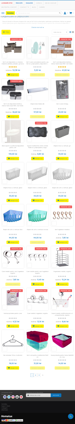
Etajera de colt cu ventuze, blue (12, 229)
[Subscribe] (56, 395)
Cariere (42, 7)
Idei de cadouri (50, 3)
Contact (23, 7)
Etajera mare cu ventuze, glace (37, 187)
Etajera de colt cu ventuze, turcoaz (37, 229)
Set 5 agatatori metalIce (62, 229)
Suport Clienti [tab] (5, 406)
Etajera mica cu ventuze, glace (13, 187)
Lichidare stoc (6, 3)
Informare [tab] (4, 410)
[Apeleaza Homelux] (28, 7)
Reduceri (19, 3)
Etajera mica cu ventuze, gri (62, 146)
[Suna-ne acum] (70, 416)
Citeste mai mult (36, 27)
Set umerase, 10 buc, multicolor (12, 355)
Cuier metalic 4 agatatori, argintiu (37, 313)
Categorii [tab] (4, 408)
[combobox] (39, 13)
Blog (34, 7)
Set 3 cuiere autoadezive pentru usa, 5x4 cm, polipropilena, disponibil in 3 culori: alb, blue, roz (37, 63)
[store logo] (10, 13)
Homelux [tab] (4, 404)
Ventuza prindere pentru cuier (13, 313)
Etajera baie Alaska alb (37, 104)
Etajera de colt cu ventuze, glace (62, 187)
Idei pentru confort (9, 7)
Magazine (29, 3)
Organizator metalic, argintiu (62, 271)
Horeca (39, 3)
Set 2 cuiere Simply (62, 104)
